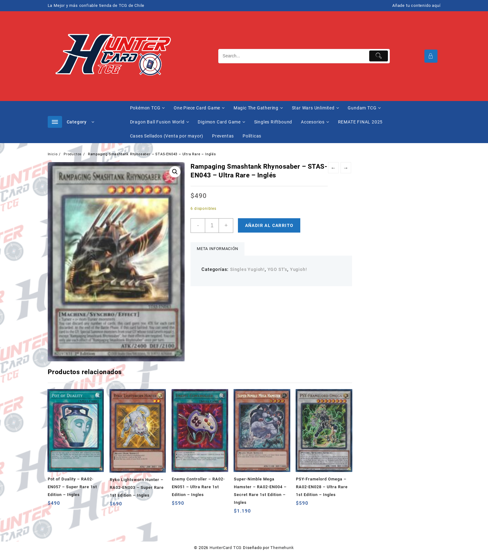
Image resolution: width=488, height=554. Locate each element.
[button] (175, 171)
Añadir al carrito (269, 225)
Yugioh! (298, 269)
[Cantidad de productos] (212, 226)
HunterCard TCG (226, 547)
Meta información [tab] (217, 248)
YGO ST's (277, 269)
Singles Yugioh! (247, 269)
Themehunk (282, 547)
